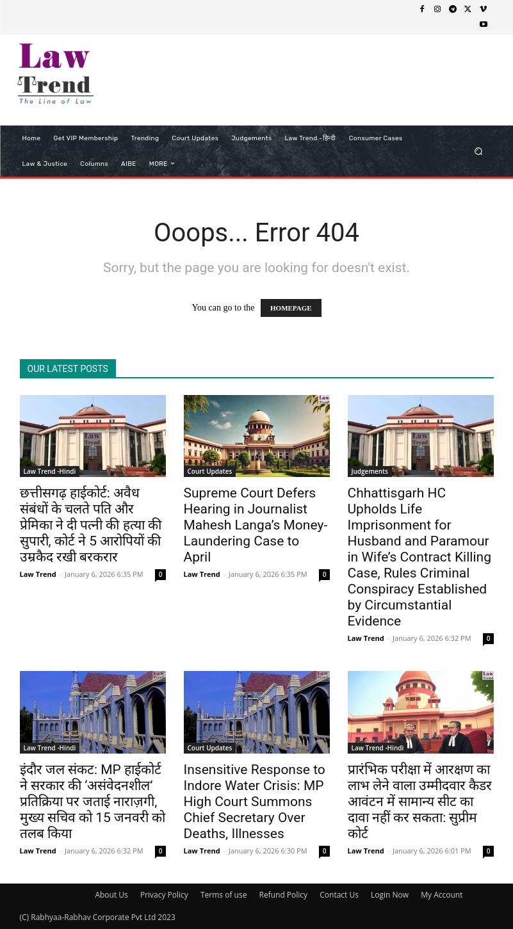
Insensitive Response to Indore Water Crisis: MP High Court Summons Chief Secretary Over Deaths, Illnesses (254, 801)
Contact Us (339, 894)
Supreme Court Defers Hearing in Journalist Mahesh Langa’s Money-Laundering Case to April (256, 525)
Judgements (370, 471)
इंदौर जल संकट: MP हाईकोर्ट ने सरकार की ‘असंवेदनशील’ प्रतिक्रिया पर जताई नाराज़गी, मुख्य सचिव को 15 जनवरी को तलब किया (93, 801)
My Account (441, 894)
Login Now (390, 894)
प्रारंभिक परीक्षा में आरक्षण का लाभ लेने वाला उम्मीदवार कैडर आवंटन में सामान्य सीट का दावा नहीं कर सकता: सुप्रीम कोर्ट (420, 801)
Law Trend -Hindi (50, 471)
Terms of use (223, 894)
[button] (478, 150)
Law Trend (38, 574)
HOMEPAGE (291, 308)
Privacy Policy (164, 894)
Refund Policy (283, 894)
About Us (111, 894)
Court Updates (210, 471)
